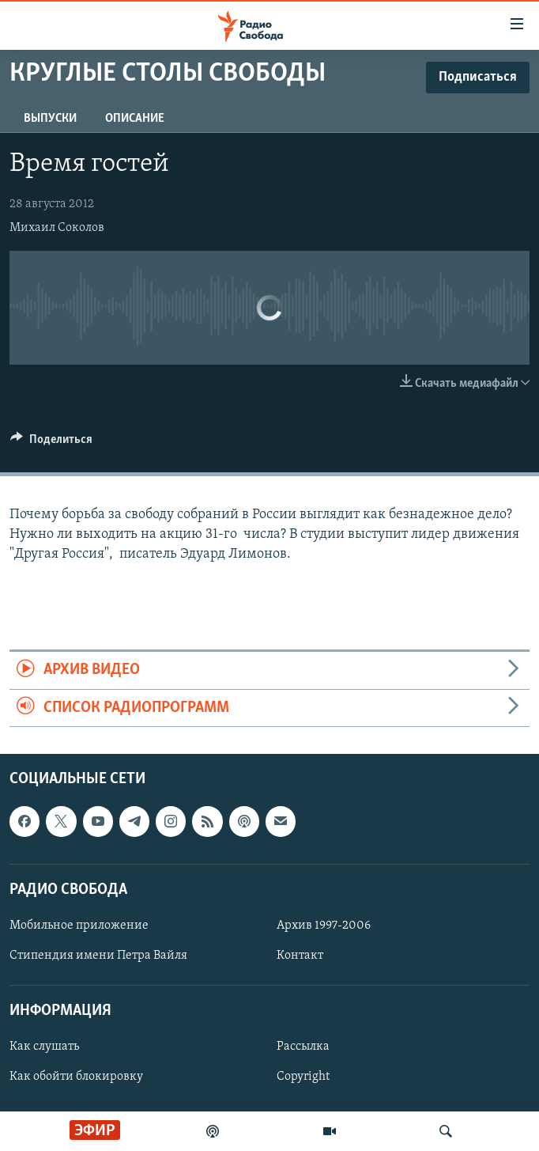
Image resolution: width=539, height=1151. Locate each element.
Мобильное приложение (79, 925)
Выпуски (50, 118)
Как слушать (44, 1046)
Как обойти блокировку (76, 1076)
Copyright (303, 1076)
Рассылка (303, 1046)
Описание (134, 118)
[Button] (51, 443)
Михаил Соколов (56, 227)
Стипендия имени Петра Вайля (98, 955)
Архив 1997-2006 (324, 925)
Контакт (300, 955)
